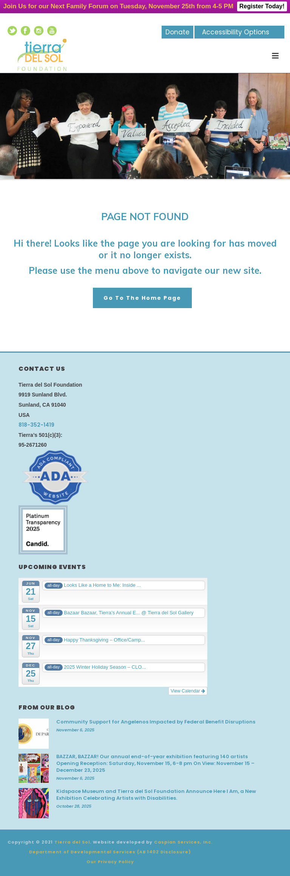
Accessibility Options (235, 32)
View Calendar (188, 691)
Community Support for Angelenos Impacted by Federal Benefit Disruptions (155, 722)
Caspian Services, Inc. (183, 842)
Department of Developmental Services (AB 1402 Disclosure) (110, 852)
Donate (177, 32)
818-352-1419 (36, 425)
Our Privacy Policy (110, 862)
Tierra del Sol (72, 842)
